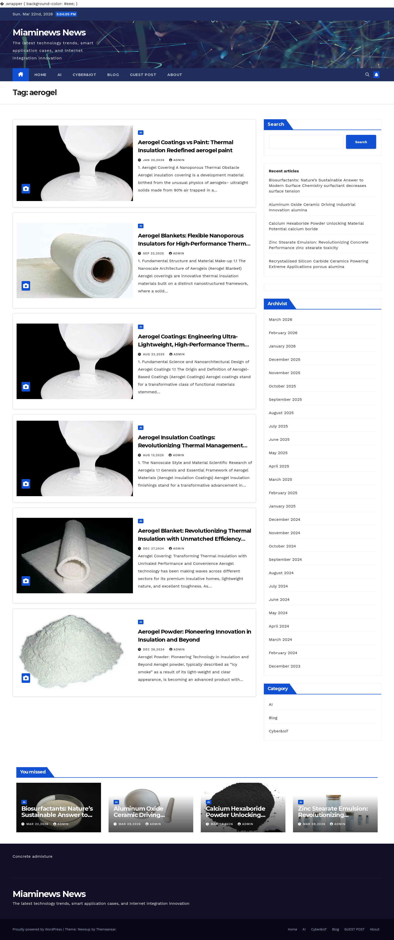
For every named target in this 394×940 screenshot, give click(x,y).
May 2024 (278, 612)
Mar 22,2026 (38, 824)
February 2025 (283, 492)
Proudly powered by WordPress (38, 929)
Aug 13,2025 (154, 455)
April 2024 (279, 626)
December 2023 (285, 666)
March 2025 (280, 479)
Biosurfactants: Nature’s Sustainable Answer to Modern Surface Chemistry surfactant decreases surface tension (317, 185)
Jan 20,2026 (154, 160)
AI (60, 74)
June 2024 (279, 599)
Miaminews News (49, 32)
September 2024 (285, 559)
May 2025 (278, 452)
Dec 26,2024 (154, 649)
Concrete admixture (33, 856)
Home (40, 74)
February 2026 (283, 332)
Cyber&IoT (84, 74)
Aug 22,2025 (154, 354)
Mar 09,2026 (130, 824)
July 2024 (278, 586)
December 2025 (285, 359)
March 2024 (280, 639)
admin (177, 160)
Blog (113, 74)
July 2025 (278, 426)
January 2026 (282, 346)
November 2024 (284, 532)
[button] (367, 74)
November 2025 (284, 372)
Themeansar (106, 929)
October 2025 (282, 386)
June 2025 (279, 439)
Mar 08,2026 (222, 824)
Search (276, 124)
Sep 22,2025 (154, 253)
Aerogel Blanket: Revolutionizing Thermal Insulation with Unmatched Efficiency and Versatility (194, 538)
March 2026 (280, 319)
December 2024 (285, 519)
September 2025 (285, 399)
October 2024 (282, 546)
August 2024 (281, 572)
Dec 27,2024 (154, 548)
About (174, 74)
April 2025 (279, 466)
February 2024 (283, 652)
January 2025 (282, 506)
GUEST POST (143, 74)
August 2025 (281, 412)
